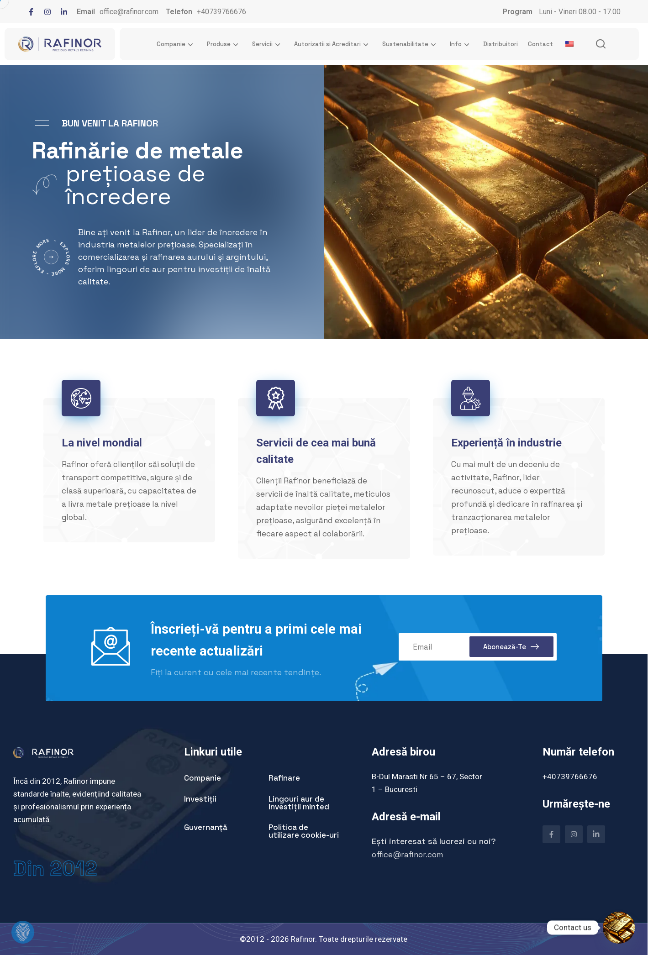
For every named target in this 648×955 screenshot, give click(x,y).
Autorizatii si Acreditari (333, 44)
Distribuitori (500, 44)
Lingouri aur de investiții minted (299, 803)
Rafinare (284, 778)
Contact (540, 44)
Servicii (268, 44)
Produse (224, 44)
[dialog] (16, 939)
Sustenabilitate (411, 44)
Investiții (200, 799)
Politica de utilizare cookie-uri (304, 831)
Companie (177, 44)
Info (461, 44)
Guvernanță (205, 827)
